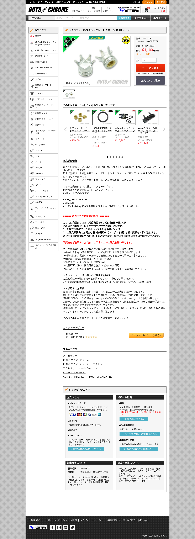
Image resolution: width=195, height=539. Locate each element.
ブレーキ (36, 173)
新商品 (35, 36)
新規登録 (161, 2)
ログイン (148, 2)
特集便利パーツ (39, 56)
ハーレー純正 (38, 73)
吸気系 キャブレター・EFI (42, 86)
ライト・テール (39, 139)
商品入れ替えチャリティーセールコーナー (43, 43)
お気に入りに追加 (150, 80)
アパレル (36, 233)
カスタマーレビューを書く (146, 335)
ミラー (35, 156)
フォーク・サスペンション (43, 209)
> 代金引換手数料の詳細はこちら (139, 434)
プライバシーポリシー (92, 520)
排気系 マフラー (39, 113)
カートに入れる (150, 68)
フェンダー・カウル (41, 196)
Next (164, 129)
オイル (35, 79)
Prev (65, 129)
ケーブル (36, 167)
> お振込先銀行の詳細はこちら (138, 448)
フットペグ (37, 179)
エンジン (36, 93)
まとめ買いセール (40, 239)
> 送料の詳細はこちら (133, 419)
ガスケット (37, 124)
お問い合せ (108, 11)
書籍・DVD (37, 228)
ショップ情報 (94, 11)
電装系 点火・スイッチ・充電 (43, 132)
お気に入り (142, 18)
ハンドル (36, 150)
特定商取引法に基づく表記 (121, 520)
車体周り (36, 202)
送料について (53, 520)
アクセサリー (70, 355)
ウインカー (37, 144)
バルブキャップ (89, 368)
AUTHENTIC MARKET (74, 372)
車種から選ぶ (38, 61)
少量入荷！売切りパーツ (43, 50)
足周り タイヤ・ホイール (76, 360)
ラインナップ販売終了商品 (43, 246)
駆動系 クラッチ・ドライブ (43, 106)
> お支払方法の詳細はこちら (86, 449)
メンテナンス (38, 216)
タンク (35, 185)
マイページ (158, 18)
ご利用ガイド (78, 11)
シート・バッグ (39, 190)
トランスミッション (41, 99)
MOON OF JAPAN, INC (100, 376)
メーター (36, 162)
